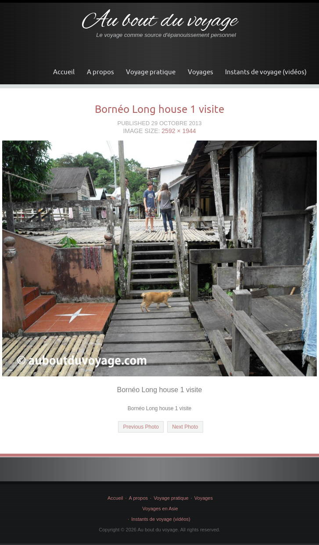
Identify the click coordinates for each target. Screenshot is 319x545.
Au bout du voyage (159, 21)
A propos (100, 72)
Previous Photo (140, 427)
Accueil (64, 72)
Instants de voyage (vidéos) (266, 72)
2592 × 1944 (178, 130)
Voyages (200, 72)
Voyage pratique (151, 72)
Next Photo (185, 427)
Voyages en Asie (160, 508)
